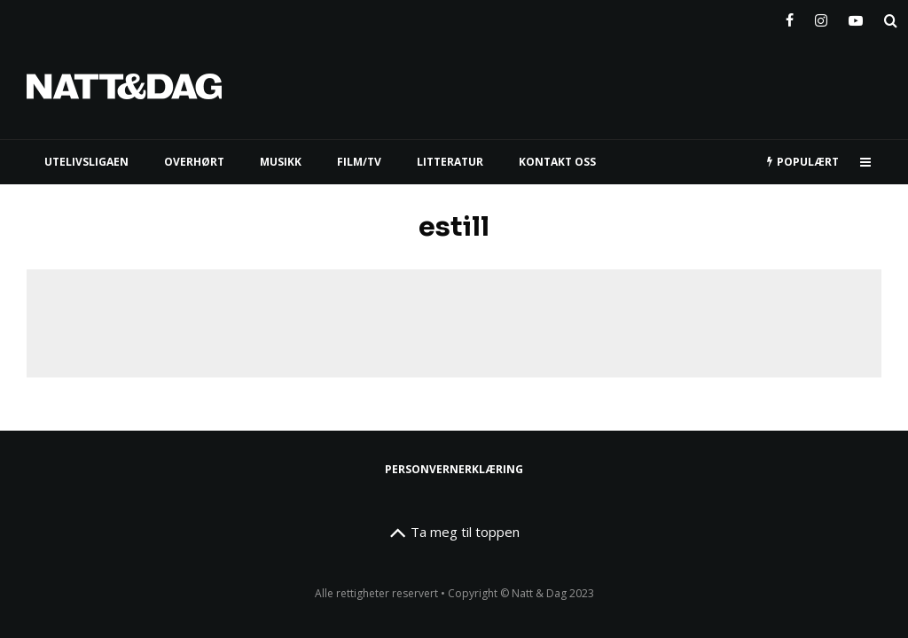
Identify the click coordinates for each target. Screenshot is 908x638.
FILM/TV (359, 161)
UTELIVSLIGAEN (86, 161)
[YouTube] (855, 17)
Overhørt (194, 161)
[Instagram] (821, 17)
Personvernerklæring (454, 469)
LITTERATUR (450, 161)
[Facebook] (789, 17)
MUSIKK (280, 161)
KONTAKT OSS (557, 161)
